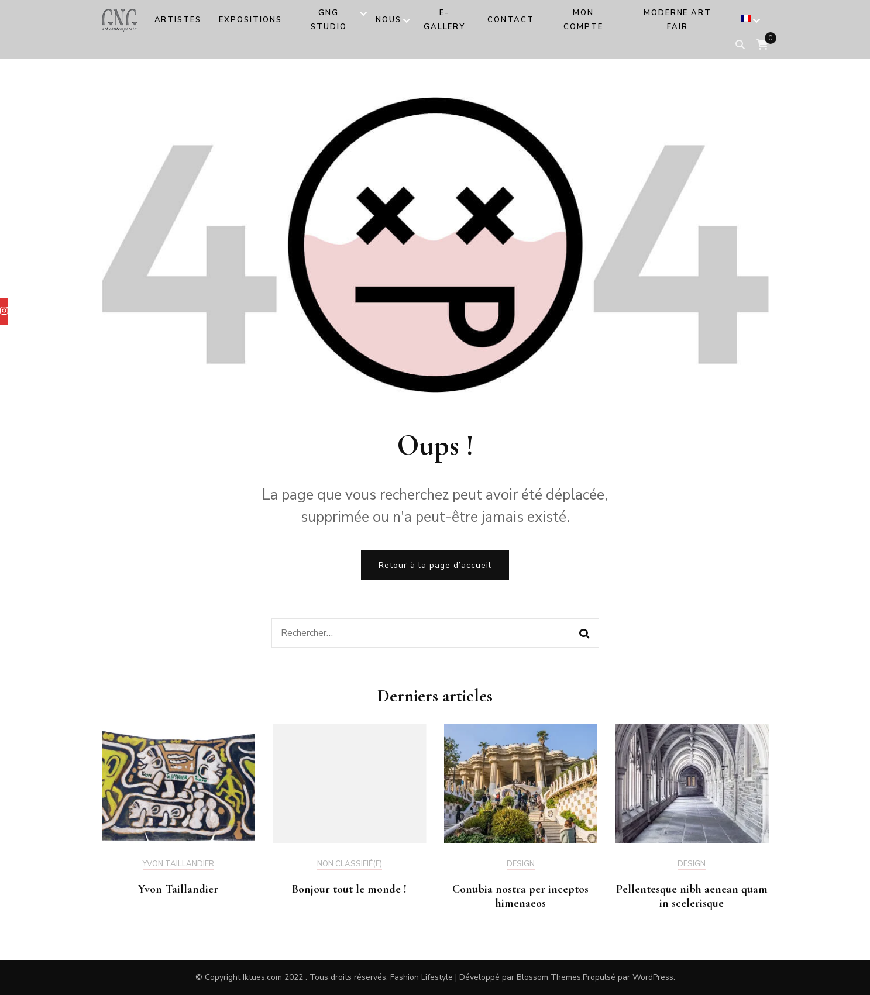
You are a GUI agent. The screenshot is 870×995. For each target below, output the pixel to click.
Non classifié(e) (349, 864)
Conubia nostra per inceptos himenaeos (520, 896)
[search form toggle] (740, 45)
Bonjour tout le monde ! (349, 889)
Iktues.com (262, 977)
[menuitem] (746, 21)
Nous (388, 20)
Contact (510, 20)
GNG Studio (329, 20)
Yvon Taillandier (178, 864)
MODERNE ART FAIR (677, 20)
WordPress (652, 977)
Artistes (178, 20)
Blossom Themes (549, 977)
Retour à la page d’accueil (435, 565)
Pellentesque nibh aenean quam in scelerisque (692, 896)
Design (521, 864)
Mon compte (583, 20)
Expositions (250, 20)
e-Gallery (445, 20)
